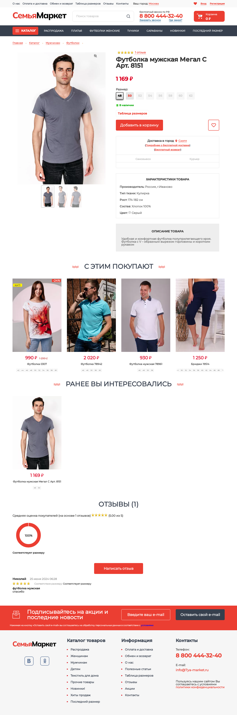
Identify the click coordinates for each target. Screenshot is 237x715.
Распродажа (53, 30)
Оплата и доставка (34, 3)
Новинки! (177, 30)
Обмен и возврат (61, 3)
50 (130, 95)
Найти (128, 16)
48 (120, 95)
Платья (76, 30)
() (167, 145)
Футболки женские (105, 30)
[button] (5, 321)
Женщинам (79, 656)
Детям (75, 669)
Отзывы (108, 3)
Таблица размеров (88, 3)
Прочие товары (82, 682)
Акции (130, 688)
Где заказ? (175, 20)
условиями (147, 625)
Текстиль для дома (84, 675)
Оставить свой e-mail (200, 614)
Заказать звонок (150, 20)
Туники (133, 30)
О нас (16, 3)
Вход (203, 3)
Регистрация (217, 3)
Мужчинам (79, 662)
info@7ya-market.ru (192, 670)
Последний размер (208, 30)
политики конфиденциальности (200, 687)
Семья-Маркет (40, 16)
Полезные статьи (138, 669)
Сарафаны (154, 30)
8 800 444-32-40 (161, 16)
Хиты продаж (80, 695)
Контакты (122, 3)
